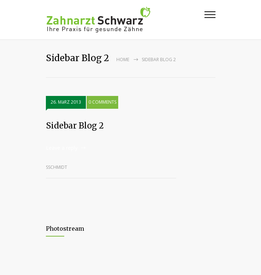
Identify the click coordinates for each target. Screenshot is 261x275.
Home (122, 59)
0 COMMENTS (102, 102)
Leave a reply (61, 147)
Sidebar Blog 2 (75, 125)
